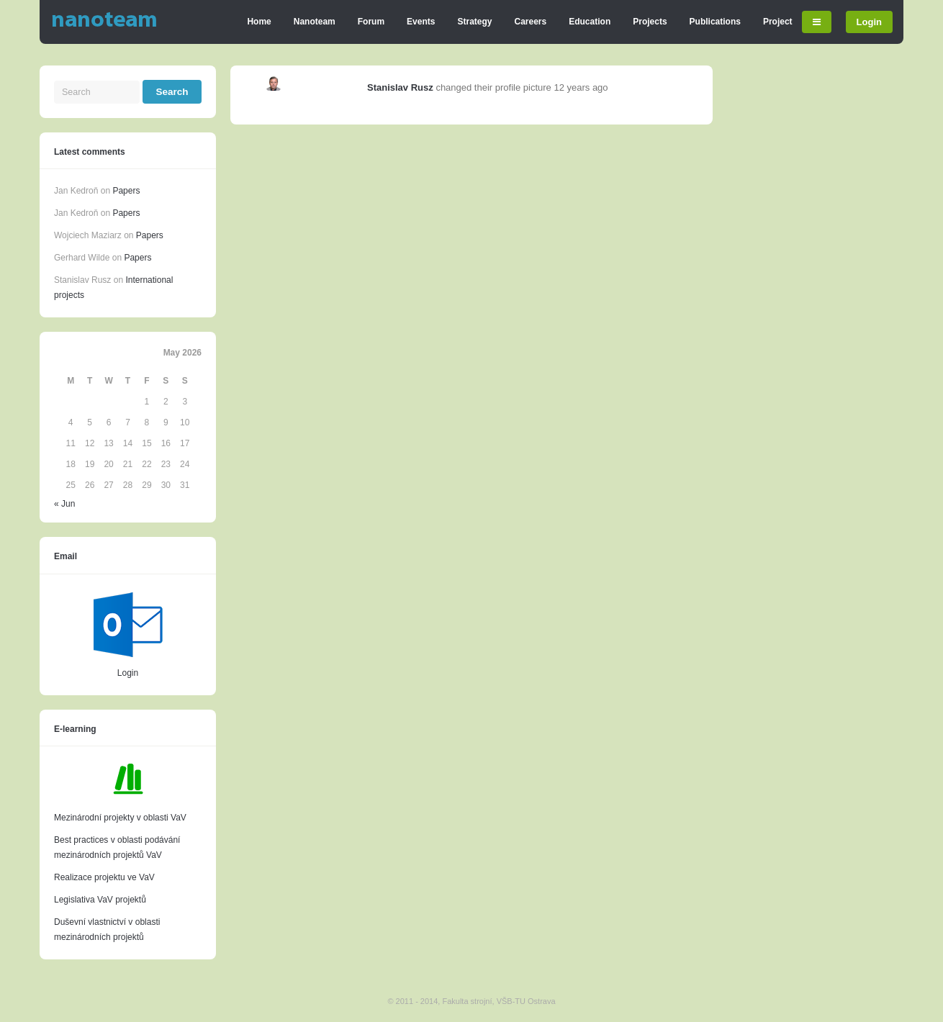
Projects (650, 22)
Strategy (474, 22)
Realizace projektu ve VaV (104, 877)
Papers (126, 191)
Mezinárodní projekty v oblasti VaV (120, 818)
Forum (371, 22)
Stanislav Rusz (400, 87)
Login (869, 22)
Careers (531, 22)
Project (778, 22)
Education (589, 22)
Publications (715, 22)
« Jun (64, 504)
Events (421, 22)
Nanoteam (314, 22)
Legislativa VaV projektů (100, 900)
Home (259, 22)
